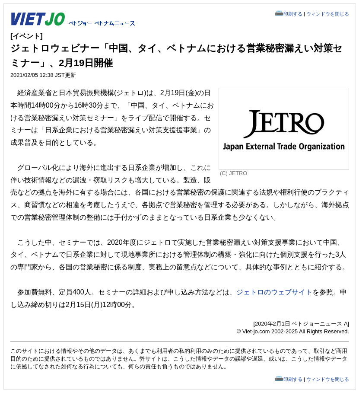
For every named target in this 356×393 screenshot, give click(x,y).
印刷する (292, 13)
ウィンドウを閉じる (327, 13)
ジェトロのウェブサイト (274, 292)
